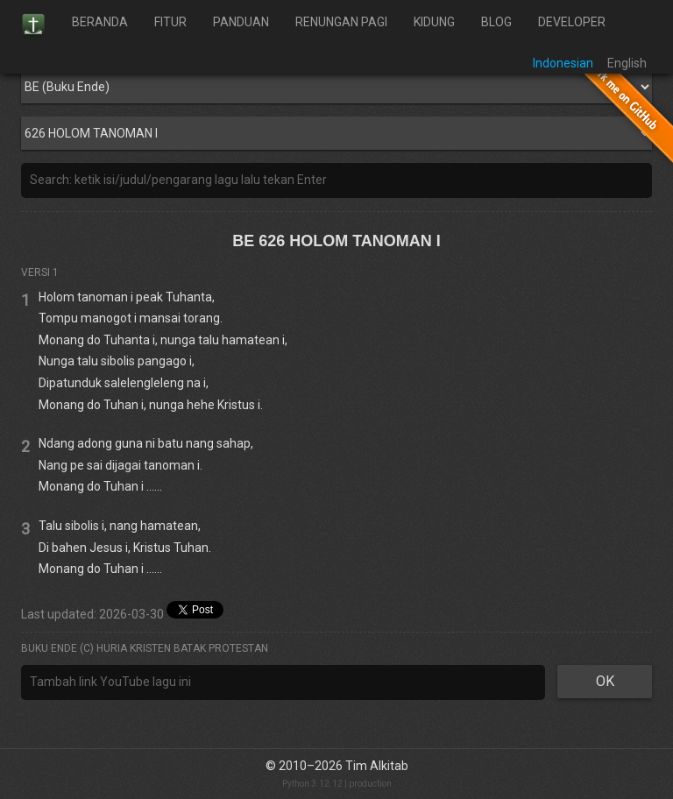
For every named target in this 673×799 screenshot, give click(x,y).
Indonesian (563, 63)
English (627, 63)
